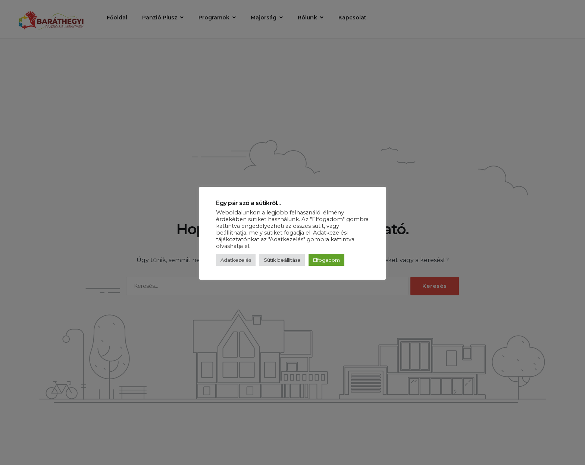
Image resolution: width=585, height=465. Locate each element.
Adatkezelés (235, 260)
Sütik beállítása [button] (282, 260)
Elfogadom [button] (326, 260)
